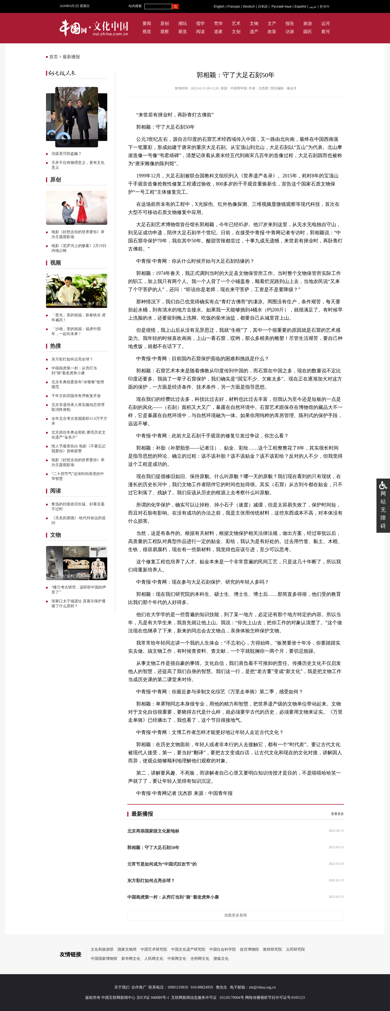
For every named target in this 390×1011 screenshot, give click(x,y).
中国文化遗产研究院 (188, 949)
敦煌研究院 (272, 949)
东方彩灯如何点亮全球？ (72, 359)
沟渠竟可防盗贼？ (66, 154)
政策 (272, 31)
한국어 (324, 6)
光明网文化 (199, 959)
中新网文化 (176, 959)
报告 (289, 23)
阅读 (200, 31)
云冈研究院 (295, 949)
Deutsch (249, 6)
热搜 (55, 346)
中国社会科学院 (222, 949)
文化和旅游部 (102, 949)
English (219, 6)
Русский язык (282, 6)
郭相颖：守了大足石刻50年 (153, 847)
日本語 (263, 6)
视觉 (146, 31)
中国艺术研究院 (154, 949)
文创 (236, 31)
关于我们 (121, 987)
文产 (272, 23)
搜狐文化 (221, 959)
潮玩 (182, 23)
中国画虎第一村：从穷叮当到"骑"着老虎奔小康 (173, 897)
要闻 (146, 23)
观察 (164, 31)
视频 (55, 263)
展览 (182, 31)
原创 (164, 23)
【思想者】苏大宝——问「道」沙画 (80, 304)
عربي (313, 6)
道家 (218, 31)
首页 (53, 56)
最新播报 (71, 56)
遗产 (254, 31)
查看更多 (337, 814)
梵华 (218, 23)
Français (233, 6)
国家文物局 (127, 949)
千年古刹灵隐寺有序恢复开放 (76, 396)
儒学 (200, 23)
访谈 (289, 31)
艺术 (236, 23)
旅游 (307, 23)
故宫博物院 (249, 949)
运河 (325, 23)
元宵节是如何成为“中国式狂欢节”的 (162, 864)
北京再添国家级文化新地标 (153, 831)
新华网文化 (130, 959)
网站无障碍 (383, 509)
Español (300, 6)
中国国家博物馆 (104, 959)
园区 (307, 31)
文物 (254, 23)
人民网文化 (153, 959)
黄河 (325, 31)
